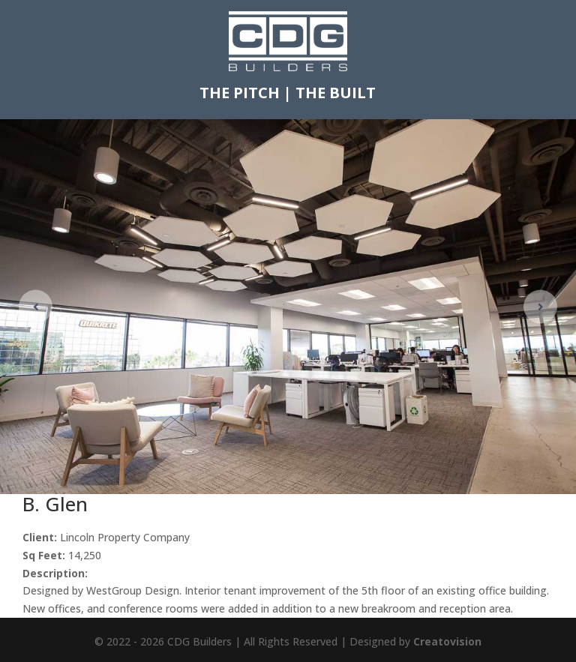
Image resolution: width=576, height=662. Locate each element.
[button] (540, 306)
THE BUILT (336, 92)
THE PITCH (240, 92)
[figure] (288, 306)
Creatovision (447, 641)
